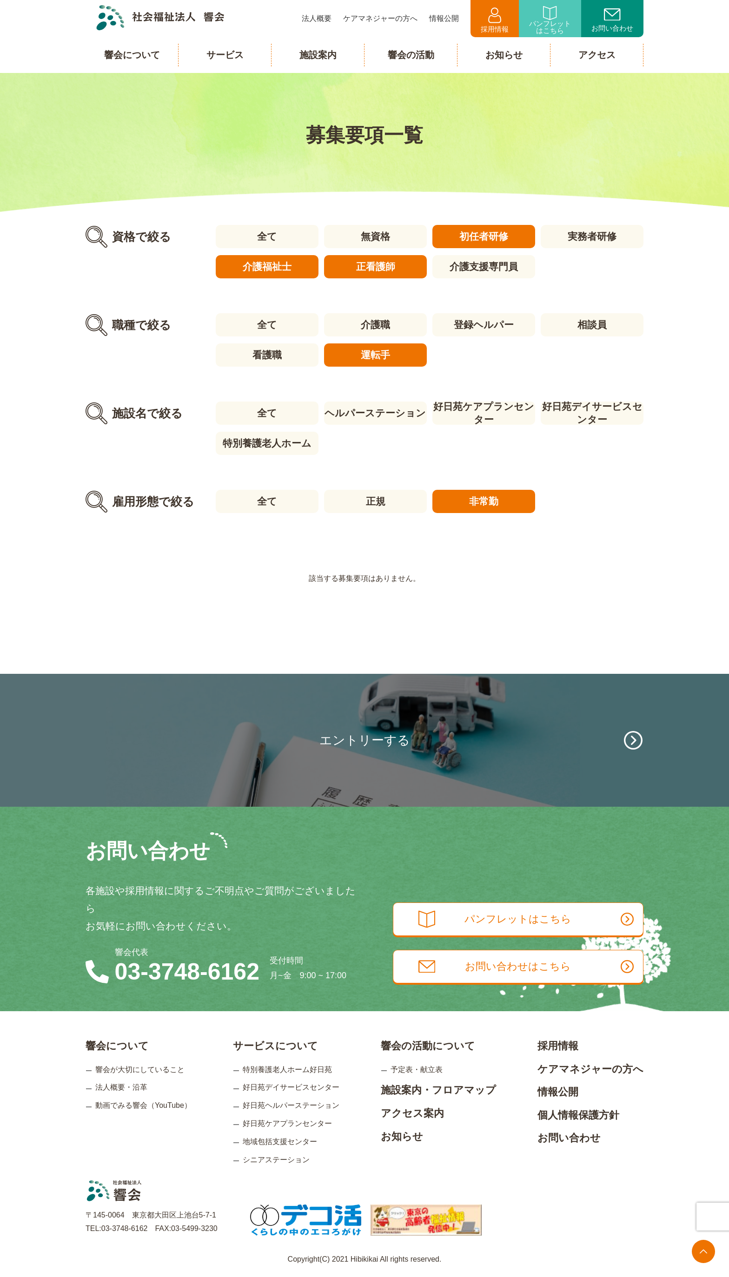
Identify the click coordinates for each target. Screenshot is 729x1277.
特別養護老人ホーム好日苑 (287, 1069)
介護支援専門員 (484, 266)
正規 (375, 501)
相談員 (592, 324)
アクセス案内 (412, 1113)
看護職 (267, 354)
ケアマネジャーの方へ (590, 1068)
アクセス (597, 55)
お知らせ (402, 1136)
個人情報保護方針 (578, 1114)
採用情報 (495, 20)
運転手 (375, 354)
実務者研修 (592, 236)
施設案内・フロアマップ (438, 1090)
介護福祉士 (267, 266)
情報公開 (557, 1092)
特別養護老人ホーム (267, 443)
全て (267, 236)
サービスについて (275, 1046)
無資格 (375, 236)
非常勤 (483, 501)
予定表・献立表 (417, 1069)
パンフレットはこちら (550, 20)
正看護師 (375, 266)
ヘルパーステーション (375, 413)
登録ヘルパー (484, 324)
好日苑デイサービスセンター (592, 413)
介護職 (375, 324)
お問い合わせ (612, 20)
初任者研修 (483, 236)
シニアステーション (276, 1159)
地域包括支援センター (280, 1141)
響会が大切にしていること (140, 1069)
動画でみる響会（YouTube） (143, 1105)
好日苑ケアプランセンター (483, 413)
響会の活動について (428, 1046)
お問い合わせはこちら (526, 966)
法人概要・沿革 (121, 1087)
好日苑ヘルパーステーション (291, 1105)
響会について (117, 1046)
